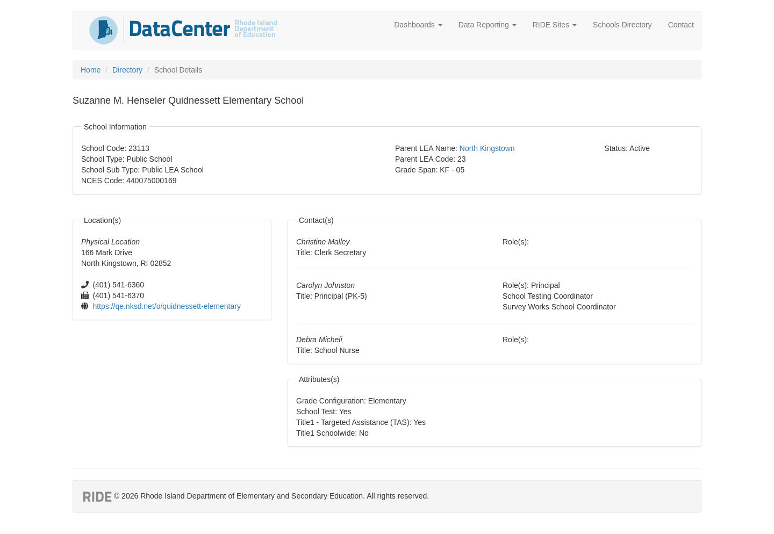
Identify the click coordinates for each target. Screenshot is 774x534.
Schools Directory (622, 24)
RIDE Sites (555, 24)
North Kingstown (487, 148)
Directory (127, 70)
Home (91, 70)
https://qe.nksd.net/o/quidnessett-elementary (166, 306)
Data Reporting (487, 24)
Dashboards (418, 24)
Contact (681, 24)
